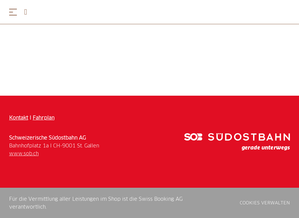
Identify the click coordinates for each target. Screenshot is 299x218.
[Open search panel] (28, 12)
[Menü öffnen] (13, 12)
